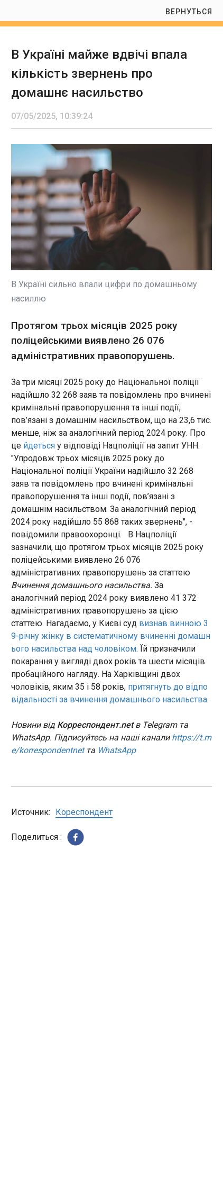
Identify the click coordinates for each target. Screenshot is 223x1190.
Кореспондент (84, 812)
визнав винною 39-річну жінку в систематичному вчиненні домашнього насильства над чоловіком (110, 636)
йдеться (39, 446)
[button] (75, 837)
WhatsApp (116, 750)
